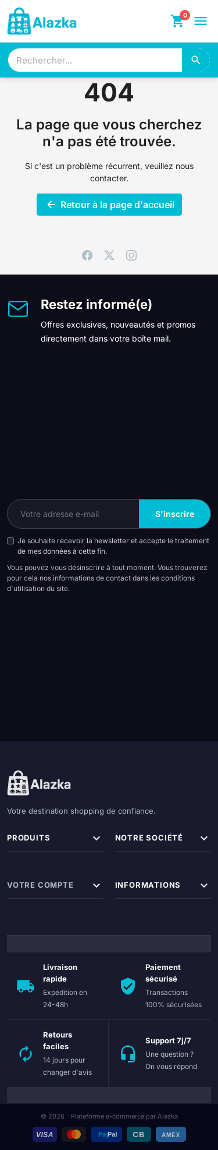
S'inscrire (174, 514)
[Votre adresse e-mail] (73, 514)
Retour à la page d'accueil (109, 205)
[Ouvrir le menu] (200, 20)
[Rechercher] (196, 60)
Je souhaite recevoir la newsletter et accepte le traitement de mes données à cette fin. (113, 545)
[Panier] (177, 21)
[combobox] (95, 60)
